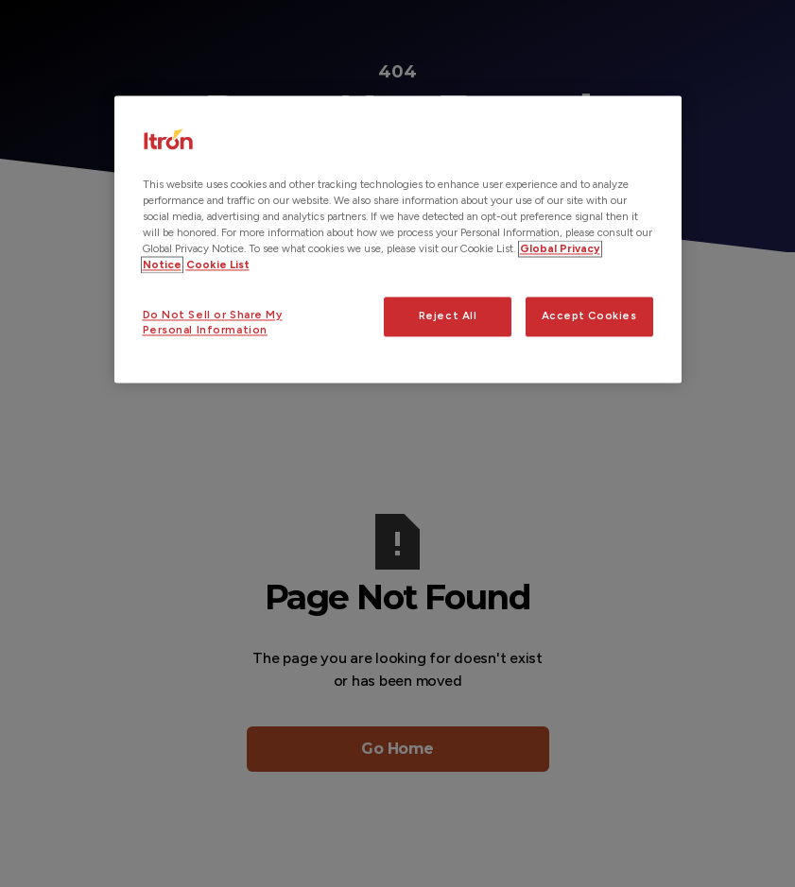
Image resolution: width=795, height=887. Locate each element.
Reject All (448, 316)
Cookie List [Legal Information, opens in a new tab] (218, 265)
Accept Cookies (589, 316)
